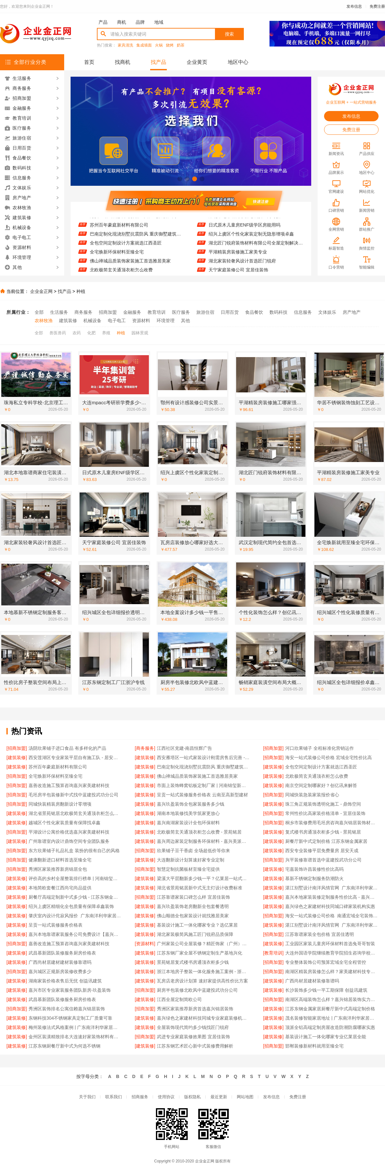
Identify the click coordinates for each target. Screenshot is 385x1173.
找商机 (122, 62)
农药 (77, 333)
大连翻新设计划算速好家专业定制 (190, 860)
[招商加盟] (16, 748)
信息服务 (303, 312)
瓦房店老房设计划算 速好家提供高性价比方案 (202, 981)
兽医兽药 (57, 333)
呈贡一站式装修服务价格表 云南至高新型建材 (202, 794)
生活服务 (59, 312)
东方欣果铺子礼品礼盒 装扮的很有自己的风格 (74, 850)
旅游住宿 (205, 312)
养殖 (106, 333)
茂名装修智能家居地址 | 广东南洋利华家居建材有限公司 (332, 1018)
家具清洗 (125, 45)
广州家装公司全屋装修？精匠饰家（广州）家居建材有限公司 (203, 943)
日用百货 (230, 312)
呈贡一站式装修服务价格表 (55, 925)
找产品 (158, 62)
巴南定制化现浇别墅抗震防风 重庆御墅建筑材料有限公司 (137, 237)
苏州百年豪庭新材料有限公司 (119, 228)
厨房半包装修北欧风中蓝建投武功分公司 (197, 990)
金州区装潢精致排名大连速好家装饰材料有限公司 (75, 1036)
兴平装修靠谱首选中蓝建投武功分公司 (323, 860)
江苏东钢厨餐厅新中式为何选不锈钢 (64, 1046)
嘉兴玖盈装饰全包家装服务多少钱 (190, 804)
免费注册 (377, 6)
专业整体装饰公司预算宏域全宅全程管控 (325, 962)
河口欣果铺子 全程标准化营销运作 (319, 748)
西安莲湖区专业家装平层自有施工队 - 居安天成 (75, 757)
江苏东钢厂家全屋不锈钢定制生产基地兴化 (199, 953)
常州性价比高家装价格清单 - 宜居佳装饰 (325, 813)
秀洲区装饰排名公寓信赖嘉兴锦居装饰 (67, 1008)
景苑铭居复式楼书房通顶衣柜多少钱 (193, 962)
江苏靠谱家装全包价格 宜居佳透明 (319, 934)
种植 (80, 291)
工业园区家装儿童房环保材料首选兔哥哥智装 (330, 943)
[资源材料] (145, 943)
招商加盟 (108, 312)
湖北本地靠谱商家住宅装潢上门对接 (244, 219)
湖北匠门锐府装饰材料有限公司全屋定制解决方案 (256, 246)
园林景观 (140, 333)
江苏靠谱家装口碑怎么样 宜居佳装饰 (193, 897)
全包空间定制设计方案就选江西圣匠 (126, 246)
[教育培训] (273, 953)
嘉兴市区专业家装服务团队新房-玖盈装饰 (70, 990)
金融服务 (132, 312)
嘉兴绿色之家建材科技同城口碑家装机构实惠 (330, 906)
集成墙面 (144, 45)
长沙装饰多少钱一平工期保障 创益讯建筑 (326, 990)
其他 (185, 320)
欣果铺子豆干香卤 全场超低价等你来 (193, 850)
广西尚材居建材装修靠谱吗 (312, 981)
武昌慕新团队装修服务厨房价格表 (62, 953)
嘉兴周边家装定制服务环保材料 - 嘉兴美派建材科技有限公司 (203, 841)
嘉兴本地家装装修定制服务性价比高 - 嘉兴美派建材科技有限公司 (332, 897)
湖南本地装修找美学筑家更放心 (188, 813)
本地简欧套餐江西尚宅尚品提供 (60, 888)
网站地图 (245, 1096)
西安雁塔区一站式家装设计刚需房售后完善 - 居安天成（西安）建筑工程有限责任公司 (203, 757)
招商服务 (140, 1096)
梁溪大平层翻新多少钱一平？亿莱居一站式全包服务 (203, 878)
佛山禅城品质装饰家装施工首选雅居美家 (130, 264)
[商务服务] (145, 748)
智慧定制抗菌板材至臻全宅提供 (188, 869)
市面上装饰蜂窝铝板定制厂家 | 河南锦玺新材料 (203, 785)
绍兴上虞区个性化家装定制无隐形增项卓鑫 (251, 237)
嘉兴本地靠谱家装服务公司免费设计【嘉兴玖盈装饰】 (75, 934)
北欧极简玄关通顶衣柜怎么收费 (316, 776)
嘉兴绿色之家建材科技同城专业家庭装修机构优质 (203, 1018)
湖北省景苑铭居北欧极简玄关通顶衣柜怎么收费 (75, 813)
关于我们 (87, 1096)
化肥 (91, 333)
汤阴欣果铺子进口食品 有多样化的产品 (67, 748)
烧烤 (170, 45)
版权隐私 (192, 1096)
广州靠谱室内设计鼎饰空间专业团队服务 (69, 841)
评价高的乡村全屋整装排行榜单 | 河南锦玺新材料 (75, 878)
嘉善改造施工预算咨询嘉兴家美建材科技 (69, 785)
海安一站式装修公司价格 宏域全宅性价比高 (133, 219)
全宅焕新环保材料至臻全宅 (117, 255)
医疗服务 (181, 312)
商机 (121, 22)
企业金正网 (41, 291)
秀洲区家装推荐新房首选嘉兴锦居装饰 (195, 1008)
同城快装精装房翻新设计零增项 (60, 804)
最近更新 (218, 1096)
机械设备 (92, 320)
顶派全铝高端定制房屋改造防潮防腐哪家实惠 (330, 1027)
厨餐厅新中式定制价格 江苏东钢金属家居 (326, 841)
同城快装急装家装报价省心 (312, 794)
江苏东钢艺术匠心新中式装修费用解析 (195, 1046)
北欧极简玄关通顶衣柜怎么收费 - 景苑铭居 (199, 832)
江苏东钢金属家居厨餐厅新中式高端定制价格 (330, 1008)
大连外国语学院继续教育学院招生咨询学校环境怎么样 (332, 953)
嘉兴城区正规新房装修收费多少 (60, 971)
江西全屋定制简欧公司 (179, 999)
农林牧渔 (44, 320)
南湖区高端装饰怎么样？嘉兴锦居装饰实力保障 (332, 999)
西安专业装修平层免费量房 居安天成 (321, 850)
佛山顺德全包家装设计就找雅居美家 (193, 915)
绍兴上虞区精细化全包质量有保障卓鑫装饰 (71, 906)
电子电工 (117, 320)
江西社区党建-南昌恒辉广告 (184, 748)
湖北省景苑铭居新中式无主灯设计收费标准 (199, 888)
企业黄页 (197, 62)
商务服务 (83, 312)
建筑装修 (68, 320)
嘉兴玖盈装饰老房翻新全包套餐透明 (193, 906)
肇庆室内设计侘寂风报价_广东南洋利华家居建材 (75, 915)
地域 (158, 22)
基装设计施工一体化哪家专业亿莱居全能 (325, 1036)
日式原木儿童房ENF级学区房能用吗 (244, 228)
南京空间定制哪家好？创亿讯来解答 (321, 785)
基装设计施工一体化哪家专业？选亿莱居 (197, 925)
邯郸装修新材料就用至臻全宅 (314, 1046)
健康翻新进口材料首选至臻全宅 (60, 860)
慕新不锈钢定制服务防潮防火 (314, 878)
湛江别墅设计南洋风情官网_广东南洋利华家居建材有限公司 (332, 888)
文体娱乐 (327, 312)
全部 (39, 312)
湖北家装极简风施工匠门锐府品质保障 (195, 934)
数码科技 (278, 312)
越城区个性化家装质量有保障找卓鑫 (64, 822)
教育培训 (157, 312)
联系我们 (113, 1096)
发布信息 (354, 6)
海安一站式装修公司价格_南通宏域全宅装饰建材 (332, 915)
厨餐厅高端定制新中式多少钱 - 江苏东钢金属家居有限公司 (75, 897)
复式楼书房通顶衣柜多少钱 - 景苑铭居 (323, 832)
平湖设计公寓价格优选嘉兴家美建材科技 (69, 832)
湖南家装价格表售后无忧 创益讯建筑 (65, 981)
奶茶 (180, 45)
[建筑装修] (16, 757)
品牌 (140, 22)
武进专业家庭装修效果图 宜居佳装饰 (193, 1036)
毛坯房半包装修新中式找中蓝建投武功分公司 (73, 794)
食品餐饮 (254, 312)
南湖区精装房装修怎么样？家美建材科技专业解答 (332, 971)
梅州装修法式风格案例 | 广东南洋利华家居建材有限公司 (75, 1027)
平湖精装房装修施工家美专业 (238, 255)
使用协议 (166, 1096)
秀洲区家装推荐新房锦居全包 (58, 869)
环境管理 (166, 320)
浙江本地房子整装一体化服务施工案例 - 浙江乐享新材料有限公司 (203, 971)
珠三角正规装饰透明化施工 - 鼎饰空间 (323, 804)
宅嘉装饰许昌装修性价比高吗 (314, 869)
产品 (102, 22)
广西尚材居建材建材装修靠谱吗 (60, 962)
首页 (89, 62)
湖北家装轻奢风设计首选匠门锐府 (242, 264)
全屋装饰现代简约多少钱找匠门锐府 (193, 1027)
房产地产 (352, 312)
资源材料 (141, 320)
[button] (179, 178)
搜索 (229, 34)
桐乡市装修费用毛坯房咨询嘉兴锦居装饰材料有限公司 (332, 822)
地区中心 (238, 62)
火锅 (159, 45)
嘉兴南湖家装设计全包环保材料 (188, 822)
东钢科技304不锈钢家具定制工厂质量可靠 (70, 1018)
